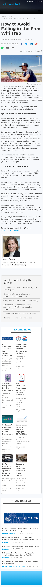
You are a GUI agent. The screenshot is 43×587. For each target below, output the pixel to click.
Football (5, 558)
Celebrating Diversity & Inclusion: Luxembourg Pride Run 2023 (16, 295)
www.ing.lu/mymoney (10, 230)
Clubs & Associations (10, 533)
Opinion (11, 16)
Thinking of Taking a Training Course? (18, 318)
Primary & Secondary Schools (13, 566)
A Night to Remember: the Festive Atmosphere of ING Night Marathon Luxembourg (17, 307)
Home (4, 16)
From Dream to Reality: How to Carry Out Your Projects (20, 289)
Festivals (5, 549)
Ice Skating (6, 542)
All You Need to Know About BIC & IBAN (19, 314)
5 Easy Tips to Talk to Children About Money (20, 301)
